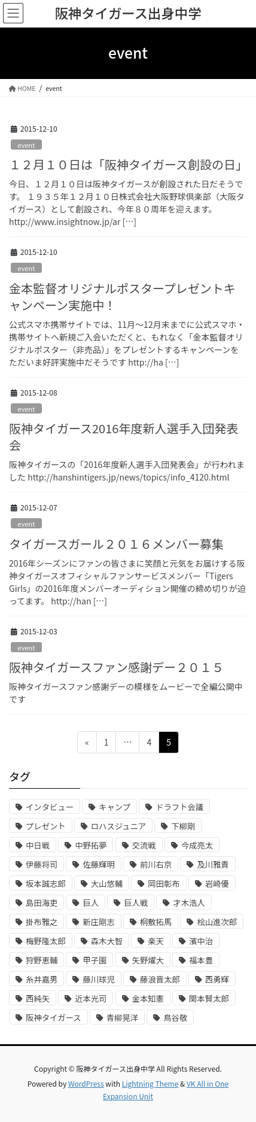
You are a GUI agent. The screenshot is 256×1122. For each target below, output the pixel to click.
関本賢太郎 (209, 998)
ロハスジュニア (118, 826)
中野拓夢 (90, 845)
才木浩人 (189, 902)
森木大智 (107, 941)
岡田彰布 (163, 883)
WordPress (86, 1083)
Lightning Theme (150, 1083)
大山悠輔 (107, 883)
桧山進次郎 (217, 922)
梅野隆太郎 (46, 941)
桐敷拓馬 (156, 922)
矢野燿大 (148, 960)
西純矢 (38, 998)
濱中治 (201, 941)
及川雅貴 (212, 864)
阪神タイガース (53, 1017)
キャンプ (114, 807)
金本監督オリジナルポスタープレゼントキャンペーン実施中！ (122, 296)
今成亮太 (197, 845)
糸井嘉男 (41, 979)
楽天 (156, 941)
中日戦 (38, 845)
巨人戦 (136, 902)
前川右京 (156, 864)
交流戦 (144, 845)
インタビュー (50, 807)
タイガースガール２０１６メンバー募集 (116, 543)
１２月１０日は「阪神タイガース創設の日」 (128, 164)
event (26, 145)
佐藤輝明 (98, 864)
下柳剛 (183, 826)
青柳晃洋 (122, 1017)
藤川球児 (98, 979)
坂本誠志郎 (46, 883)
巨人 (91, 902)
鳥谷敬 (175, 1017)
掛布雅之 (41, 922)
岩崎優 (217, 883)
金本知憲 (148, 998)
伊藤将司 (41, 864)
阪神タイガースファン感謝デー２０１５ (116, 667)
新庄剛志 (98, 922)
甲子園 (94, 960)
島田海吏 (41, 902)
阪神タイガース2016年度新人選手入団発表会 (123, 436)
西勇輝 (217, 979)
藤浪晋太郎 (160, 979)
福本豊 (201, 960)
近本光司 (90, 998)
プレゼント (46, 826)
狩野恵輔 (41, 960)
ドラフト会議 (179, 807)
